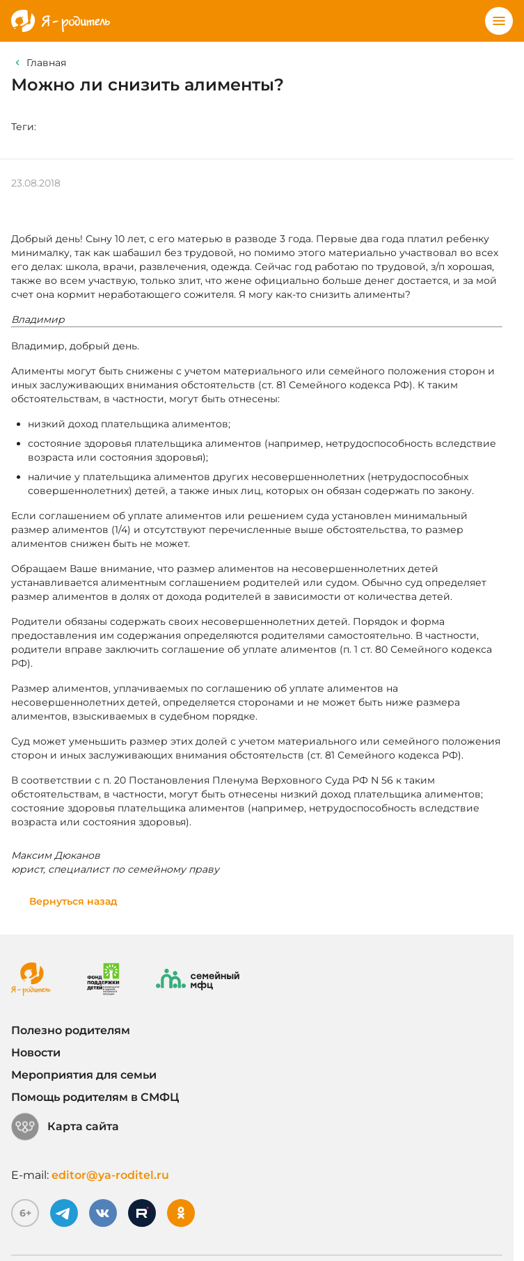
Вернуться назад (73, 901)
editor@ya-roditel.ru (110, 1175)
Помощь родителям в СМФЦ (95, 1097)
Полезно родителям (70, 1030)
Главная (46, 62)
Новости (36, 1052)
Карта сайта (65, 1127)
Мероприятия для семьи (84, 1074)
